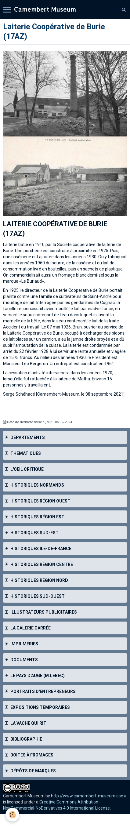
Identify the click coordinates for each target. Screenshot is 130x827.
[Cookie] (12, 815)
